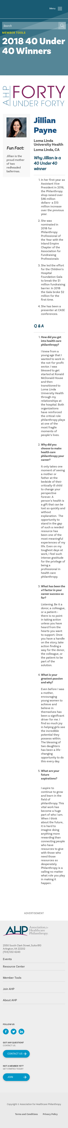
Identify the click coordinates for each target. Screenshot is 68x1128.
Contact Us (14, 1053)
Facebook (6, 1031)
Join (10, 1077)
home (23, 8)
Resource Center (14, 966)
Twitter (14, 1031)
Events (7, 959)
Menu (52, 8)
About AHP (10, 1000)
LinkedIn (21, 1031)
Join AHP (8, 989)
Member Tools (14, 33)
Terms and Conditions (26, 1114)
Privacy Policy (50, 1114)
